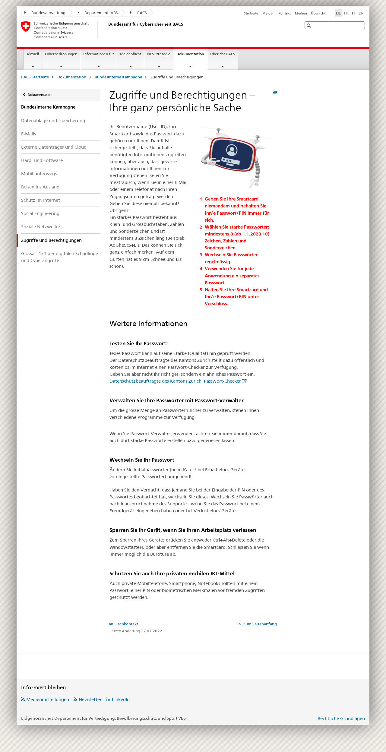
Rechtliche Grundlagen (341, 718)
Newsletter (90, 699)
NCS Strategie (158, 54)
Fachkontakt (126, 623)
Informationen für (98, 54)
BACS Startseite (35, 76)
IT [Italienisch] (353, 13)
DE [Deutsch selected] (338, 13)
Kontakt (284, 13)
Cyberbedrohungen (61, 54)
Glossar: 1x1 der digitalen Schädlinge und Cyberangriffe (59, 257)
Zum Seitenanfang (259, 623)
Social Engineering (40, 213)
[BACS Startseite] (107, 29)
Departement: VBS (98, 12)
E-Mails (28, 134)
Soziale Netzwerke (40, 226)
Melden (268, 13)
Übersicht (318, 13)
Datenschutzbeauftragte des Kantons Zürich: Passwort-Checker (175, 381)
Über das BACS (222, 54)
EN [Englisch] (361, 13)
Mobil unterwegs (39, 173)
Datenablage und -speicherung (53, 120)
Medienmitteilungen (47, 699)
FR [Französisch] (346, 13)
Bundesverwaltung (44, 12)
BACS (138, 12)
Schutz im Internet (40, 200)
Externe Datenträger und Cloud (54, 147)
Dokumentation (191, 55)
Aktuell (33, 54)
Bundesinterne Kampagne (118, 76)
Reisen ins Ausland (40, 187)
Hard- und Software (42, 160)
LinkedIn (121, 699)
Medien (301, 13)
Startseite (251, 13)
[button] (309, 25)
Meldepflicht (130, 54)
